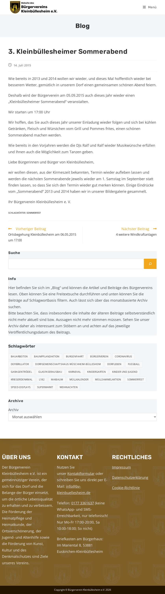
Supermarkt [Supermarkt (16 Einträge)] (45, 387)
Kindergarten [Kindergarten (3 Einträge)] (96, 371)
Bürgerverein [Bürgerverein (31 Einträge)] (99, 356)
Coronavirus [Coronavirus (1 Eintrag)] (123, 356)
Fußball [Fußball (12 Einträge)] (134, 364)
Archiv (13, 409)
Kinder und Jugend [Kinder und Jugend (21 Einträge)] (124, 371)
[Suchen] (150, 264)
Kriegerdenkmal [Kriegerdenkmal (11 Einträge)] (21, 379)
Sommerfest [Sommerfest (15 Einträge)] (135, 379)
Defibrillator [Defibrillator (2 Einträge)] (20, 364)
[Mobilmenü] (150, 7)
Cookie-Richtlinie (126, 487)
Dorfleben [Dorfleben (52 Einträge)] (114, 364)
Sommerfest (34, 212)
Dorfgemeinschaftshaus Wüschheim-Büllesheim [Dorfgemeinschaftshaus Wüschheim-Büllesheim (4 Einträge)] (68, 364)
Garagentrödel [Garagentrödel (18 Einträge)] (21, 371)
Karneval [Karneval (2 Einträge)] (75, 371)
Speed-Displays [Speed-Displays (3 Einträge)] (21, 387)
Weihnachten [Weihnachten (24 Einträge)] (69, 387)
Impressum (121, 467)
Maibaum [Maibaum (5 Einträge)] (57, 379)
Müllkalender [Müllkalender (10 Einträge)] (79, 379)
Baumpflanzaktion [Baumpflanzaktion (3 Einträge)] (46, 356)
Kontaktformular (81, 473)
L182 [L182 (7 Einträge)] (42, 379)
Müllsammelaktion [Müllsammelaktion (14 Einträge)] (108, 379)
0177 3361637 (82, 503)
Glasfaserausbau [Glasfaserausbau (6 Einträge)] (50, 371)
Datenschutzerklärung (130, 477)
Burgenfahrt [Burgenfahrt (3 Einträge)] (75, 356)
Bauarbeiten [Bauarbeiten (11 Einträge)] (19, 356)
